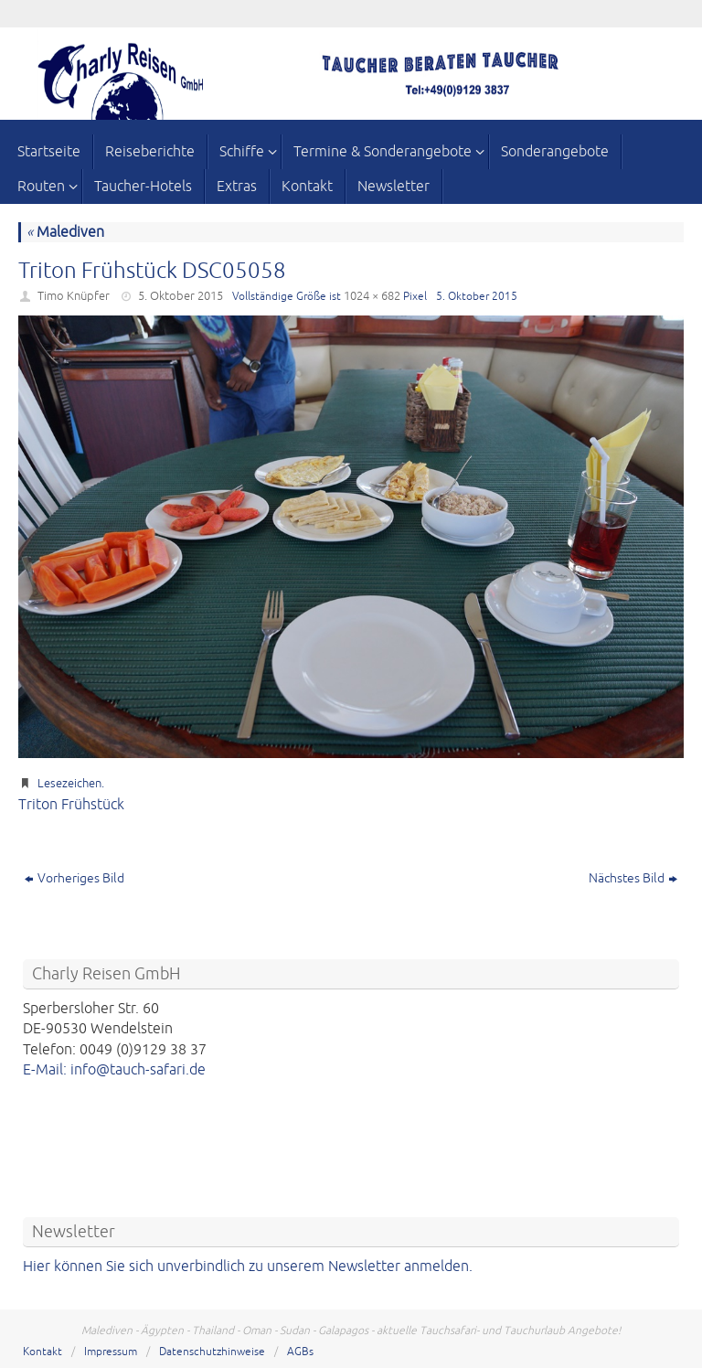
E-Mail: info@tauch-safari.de (114, 1070)
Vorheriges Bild (74, 878)
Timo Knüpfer (73, 296)
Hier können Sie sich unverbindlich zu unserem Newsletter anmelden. (248, 1266)
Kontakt (42, 1352)
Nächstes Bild (633, 878)
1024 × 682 (372, 296)
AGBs (300, 1352)
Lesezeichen (69, 783)
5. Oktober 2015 (180, 296)
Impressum (110, 1352)
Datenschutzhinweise (212, 1352)
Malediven (65, 232)
